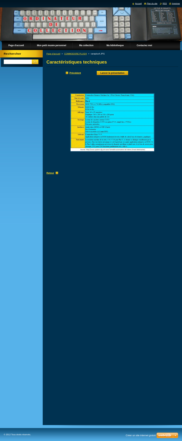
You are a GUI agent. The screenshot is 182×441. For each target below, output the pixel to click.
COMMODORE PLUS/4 (75, 54)
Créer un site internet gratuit (141, 435)
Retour (50, 173)
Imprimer (176, 3)
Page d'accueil (53, 54)
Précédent (75, 73)
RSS (165, 3)
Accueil (138, 3)
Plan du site (152, 3)
